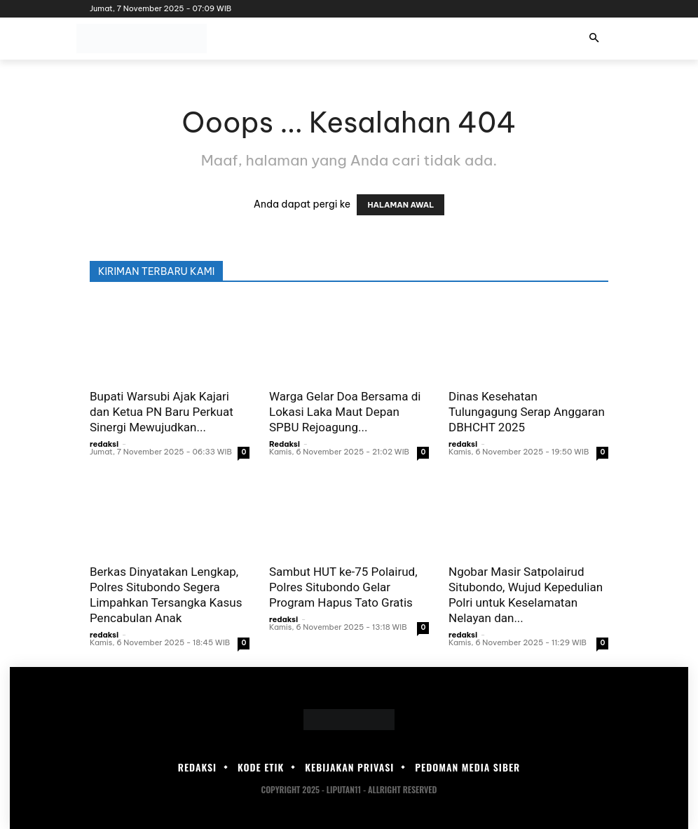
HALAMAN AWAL (400, 205)
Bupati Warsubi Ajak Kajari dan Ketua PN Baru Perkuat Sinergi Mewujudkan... (161, 411)
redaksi (104, 444)
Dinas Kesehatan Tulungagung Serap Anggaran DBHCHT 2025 (527, 411)
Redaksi (284, 444)
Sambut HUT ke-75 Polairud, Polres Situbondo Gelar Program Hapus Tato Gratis (343, 587)
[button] (594, 39)
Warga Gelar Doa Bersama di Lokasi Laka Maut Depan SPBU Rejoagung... (344, 411)
